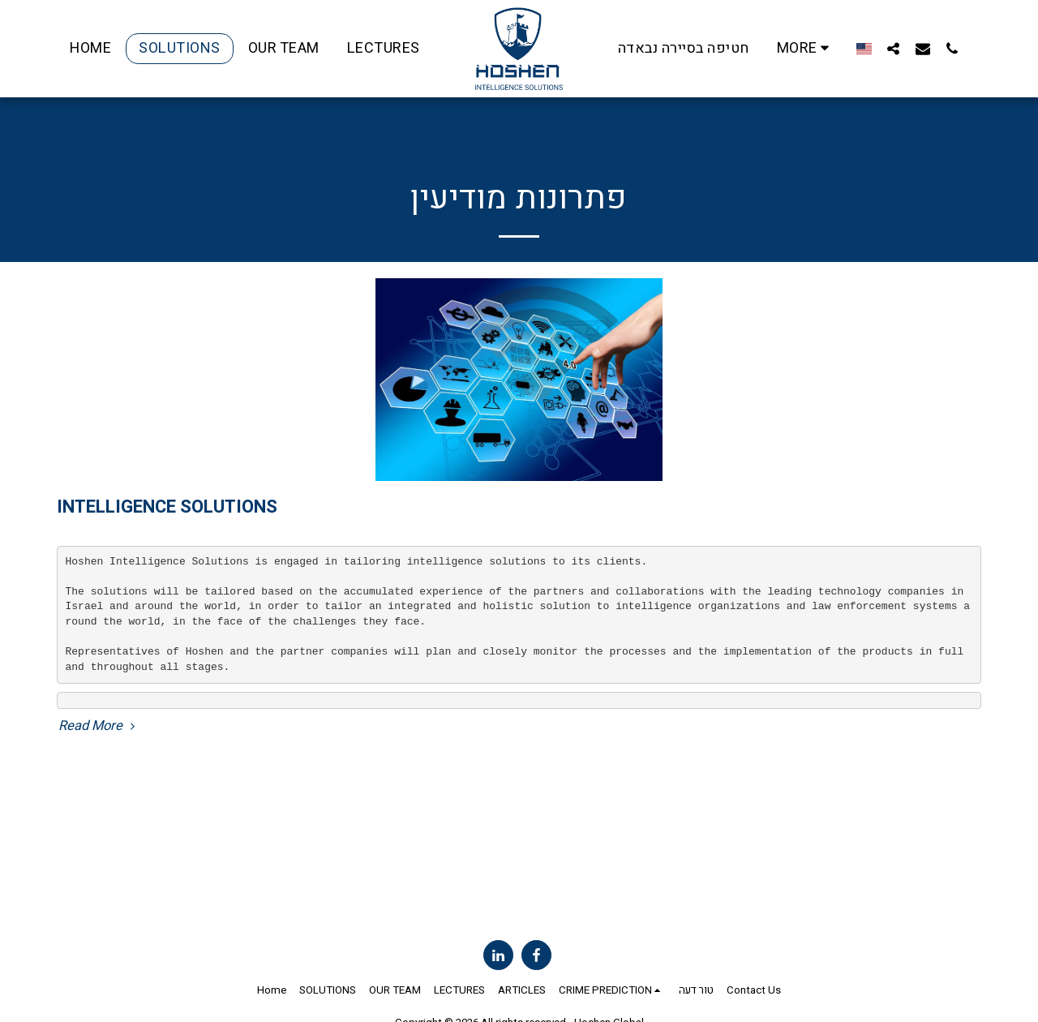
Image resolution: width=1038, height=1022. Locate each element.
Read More (98, 726)
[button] (886, 48)
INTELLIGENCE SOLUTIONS (167, 507)
